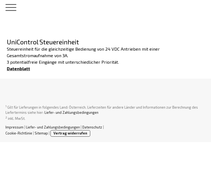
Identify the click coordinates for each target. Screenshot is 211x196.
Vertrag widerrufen (70, 133)
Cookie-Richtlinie (18, 133)
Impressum (14, 127)
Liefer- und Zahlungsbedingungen (71, 112)
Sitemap (41, 133)
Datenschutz (92, 127)
